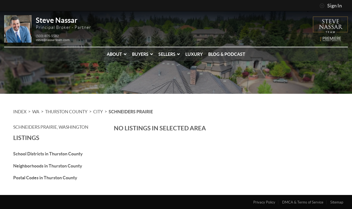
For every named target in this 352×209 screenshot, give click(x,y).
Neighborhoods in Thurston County (47, 165)
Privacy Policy (264, 202)
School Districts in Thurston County (48, 153)
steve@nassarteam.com (53, 40)
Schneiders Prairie (131, 111)
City (98, 111)
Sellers (169, 54)
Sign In (331, 6)
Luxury (194, 54)
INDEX (19, 111)
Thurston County (66, 111)
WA (35, 111)
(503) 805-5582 (47, 36)
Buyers (142, 54)
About (117, 54)
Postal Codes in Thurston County (45, 177)
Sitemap (336, 202)
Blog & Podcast (226, 54)
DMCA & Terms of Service (302, 202)
